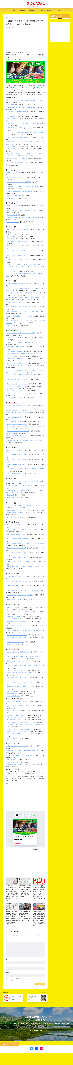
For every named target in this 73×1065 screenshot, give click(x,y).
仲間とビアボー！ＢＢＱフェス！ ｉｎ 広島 (18, 341)
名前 (8, 958)
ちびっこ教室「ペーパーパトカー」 (16, 406)
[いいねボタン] (7, 782)
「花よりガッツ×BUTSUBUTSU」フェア (18, 745)
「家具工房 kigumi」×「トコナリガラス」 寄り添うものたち (23, 529)
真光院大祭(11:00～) (12, 761)
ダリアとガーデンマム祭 (13, 146)
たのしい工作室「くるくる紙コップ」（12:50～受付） (21, 364)
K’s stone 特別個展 (12, 214)
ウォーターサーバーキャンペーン (16, 282)
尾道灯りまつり (11, 643)
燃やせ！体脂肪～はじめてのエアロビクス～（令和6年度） (22, 310)
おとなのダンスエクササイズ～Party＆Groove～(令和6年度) (23, 186)
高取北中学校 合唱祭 (12, 585)
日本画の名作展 (11, 116)
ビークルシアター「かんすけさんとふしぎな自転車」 (21, 331)
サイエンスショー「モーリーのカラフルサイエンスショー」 (23, 611)
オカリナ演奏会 (11, 324)
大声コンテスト (11, 737)
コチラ (29, 770)
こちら (10, 90)
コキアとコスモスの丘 (13, 118)
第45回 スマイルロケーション (15, 641)
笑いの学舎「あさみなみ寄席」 (15, 417)
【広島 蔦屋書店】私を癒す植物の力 (16, 111)
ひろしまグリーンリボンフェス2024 (16, 387)
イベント (42, 848)
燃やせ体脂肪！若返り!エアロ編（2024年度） (19, 305)
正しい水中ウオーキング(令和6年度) (16, 245)
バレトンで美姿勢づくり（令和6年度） (17, 455)
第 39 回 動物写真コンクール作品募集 (17, 157)
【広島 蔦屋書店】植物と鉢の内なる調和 (18, 137)
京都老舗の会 (10, 104)
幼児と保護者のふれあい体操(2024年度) (17, 620)
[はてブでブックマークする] (28, 813)
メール (8, 965)
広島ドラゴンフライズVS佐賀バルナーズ (18, 637)
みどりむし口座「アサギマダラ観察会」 (17, 730)
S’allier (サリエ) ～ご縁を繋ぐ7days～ (17, 525)
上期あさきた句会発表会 (13, 205)
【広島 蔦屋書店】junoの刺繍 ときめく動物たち (19, 127)
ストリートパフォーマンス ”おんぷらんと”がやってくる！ (22, 394)
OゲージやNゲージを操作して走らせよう (18, 700)
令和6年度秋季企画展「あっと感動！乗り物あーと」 (21, 566)
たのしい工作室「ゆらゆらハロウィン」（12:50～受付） (22, 672)
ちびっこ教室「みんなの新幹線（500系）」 (18, 651)
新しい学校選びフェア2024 (14, 389)
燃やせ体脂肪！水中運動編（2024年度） (17, 240)
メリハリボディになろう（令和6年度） (17, 460)
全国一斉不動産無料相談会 (14, 195)
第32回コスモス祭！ (12, 693)
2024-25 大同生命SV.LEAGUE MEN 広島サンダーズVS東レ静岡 (24, 630)
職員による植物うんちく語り (14, 391)
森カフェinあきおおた (12, 690)
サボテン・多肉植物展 (13, 618)
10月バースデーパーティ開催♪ (15, 350)
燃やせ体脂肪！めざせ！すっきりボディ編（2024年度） (22, 209)
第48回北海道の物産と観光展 (14, 510)
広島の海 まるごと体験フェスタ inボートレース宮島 (21, 686)
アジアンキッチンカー (13, 221)
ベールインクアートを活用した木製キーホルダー (20, 375)
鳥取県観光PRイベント (13, 607)
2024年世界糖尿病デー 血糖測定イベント (18, 721)
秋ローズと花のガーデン (13, 148)
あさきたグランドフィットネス (15, 177)
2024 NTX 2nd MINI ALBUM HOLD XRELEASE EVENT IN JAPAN (24, 216)
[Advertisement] (25, 40)
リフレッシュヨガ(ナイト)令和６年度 (17, 464)
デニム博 (9, 236)
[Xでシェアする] (17, 813)
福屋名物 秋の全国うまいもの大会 (16, 534)
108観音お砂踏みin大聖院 (13, 616)
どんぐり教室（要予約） (13, 695)
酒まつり (9, 609)
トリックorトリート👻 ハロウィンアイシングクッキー (21, 681)
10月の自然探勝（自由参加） (14, 398)
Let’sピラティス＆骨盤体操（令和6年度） (18, 254)
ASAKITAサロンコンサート (14, 422)
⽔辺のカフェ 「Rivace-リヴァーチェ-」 (17, 384)
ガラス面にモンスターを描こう (15, 336)
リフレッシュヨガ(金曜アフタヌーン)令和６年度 (19, 315)
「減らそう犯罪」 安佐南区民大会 (16, 357)
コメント (9, 939)
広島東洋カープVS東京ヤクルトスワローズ (18, 380)
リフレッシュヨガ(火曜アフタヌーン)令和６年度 (19, 190)
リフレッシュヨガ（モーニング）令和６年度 (19, 259)
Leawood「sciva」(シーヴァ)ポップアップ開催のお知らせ (22, 292)
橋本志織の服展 (11, 238)
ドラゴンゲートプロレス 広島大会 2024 (18, 728)
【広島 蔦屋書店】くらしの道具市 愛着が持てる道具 (21, 123)
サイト (7, 971)
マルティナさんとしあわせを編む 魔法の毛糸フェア (21, 100)
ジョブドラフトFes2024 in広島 (15, 473)
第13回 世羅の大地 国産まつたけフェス (18, 436)
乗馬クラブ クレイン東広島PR (15, 450)
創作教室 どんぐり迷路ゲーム (15, 719)
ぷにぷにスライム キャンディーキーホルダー (19, 625)
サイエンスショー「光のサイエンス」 (17, 361)
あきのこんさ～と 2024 (13, 709)
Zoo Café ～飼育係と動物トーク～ (17, 714)
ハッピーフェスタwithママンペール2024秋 (18, 431)
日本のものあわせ (11, 233)
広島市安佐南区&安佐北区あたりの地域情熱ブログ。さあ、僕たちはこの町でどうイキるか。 (36, 10)
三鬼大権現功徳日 (11, 758)
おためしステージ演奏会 (13, 172)
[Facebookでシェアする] (22, 813)
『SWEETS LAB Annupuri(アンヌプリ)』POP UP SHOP (22, 107)
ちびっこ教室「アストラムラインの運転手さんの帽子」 (21, 705)
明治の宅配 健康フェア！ (14, 517)
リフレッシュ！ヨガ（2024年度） (16, 301)
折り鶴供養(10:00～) (12, 497)
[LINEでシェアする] (33, 813)
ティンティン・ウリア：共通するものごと (18, 162)
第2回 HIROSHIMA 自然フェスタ (15, 345)
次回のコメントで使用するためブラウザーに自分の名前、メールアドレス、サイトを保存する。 (25, 978)
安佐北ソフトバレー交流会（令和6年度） (18, 249)
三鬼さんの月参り (11, 197)
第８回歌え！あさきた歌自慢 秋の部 (17, 660)
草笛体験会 (10, 434)
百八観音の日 (10, 495)
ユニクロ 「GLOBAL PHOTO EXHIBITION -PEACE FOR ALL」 (24, 505)
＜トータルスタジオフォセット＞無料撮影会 (19, 181)
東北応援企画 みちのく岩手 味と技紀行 (18, 229)
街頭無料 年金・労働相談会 (14, 599)
